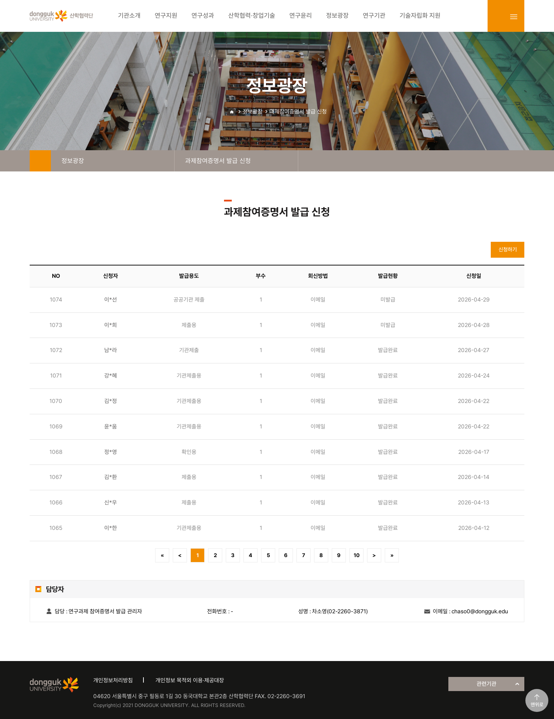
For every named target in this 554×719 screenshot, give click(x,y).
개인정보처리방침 (113, 680)
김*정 (110, 401)
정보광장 (253, 111)
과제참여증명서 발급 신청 (298, 111)
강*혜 (110, 375)
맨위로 (537, 704)
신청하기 (508, 249)
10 (357, 555)
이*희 (110, 325)
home (40, 160)
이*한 (110, 528)
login (498, 16)
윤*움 (110, 426)
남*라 (110, 350)
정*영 (110, 452)
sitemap (513, 16)
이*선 (110, 299)
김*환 (110, 477)
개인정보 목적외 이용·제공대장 (189, 680)
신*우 (110, 502)
